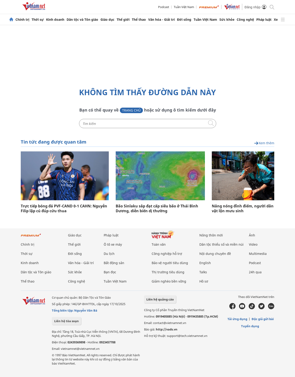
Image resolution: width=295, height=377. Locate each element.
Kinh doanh (55, 19)
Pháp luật (263, 19)
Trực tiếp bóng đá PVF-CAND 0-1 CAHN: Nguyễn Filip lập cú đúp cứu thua (64, 208)
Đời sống (184, 19)
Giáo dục (107, 19)
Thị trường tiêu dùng (168, 272)
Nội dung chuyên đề (215, 253)
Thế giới (123, 19)
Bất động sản (114, 263)
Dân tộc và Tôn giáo (82, 19)
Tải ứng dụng (237, 319)
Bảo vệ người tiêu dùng (170, 263)
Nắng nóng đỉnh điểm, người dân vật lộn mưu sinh (243, 208)
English (205, 263)
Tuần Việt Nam (184, 7)
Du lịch (109, 253)
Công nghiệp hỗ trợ (167, 253)
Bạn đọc (110, 272)
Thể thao (139, 19)
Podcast (163, 7)
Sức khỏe (226, 19)
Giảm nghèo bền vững (169, 281)
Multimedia (258, 253)
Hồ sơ (203, 281)
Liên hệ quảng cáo (160, 299)
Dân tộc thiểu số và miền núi (221, 244)
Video (253, 244)
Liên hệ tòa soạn (66, 321)
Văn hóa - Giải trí (161, 19)
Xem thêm (264, 143)
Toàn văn (159, 244)
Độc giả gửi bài (263, 319)
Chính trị (22, 19)
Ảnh (252, 235)
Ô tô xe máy (113, 244)
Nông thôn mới (211, 235)
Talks (203, 272)
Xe (276, 19)
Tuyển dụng (250, 326)
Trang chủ (131, 110)
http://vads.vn (166, 329)
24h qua (255, 272)
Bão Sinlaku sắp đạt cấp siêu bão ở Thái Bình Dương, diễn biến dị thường (157, 208)
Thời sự (38, 19)
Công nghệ (245, 19)
